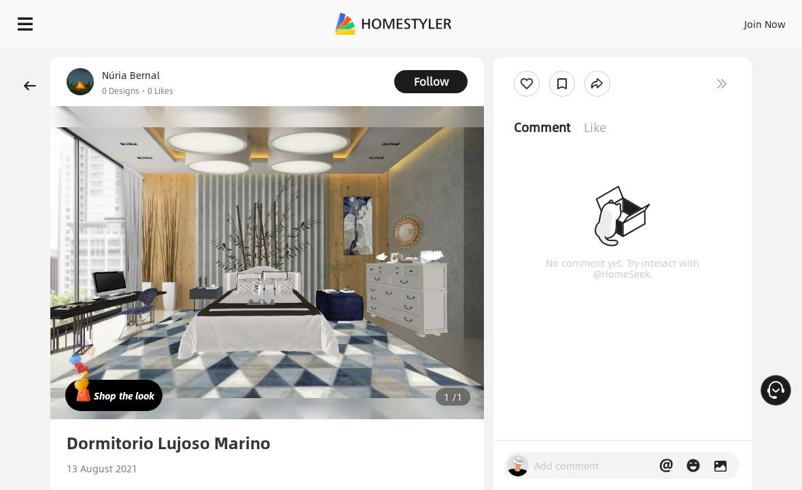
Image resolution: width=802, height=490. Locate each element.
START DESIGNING (734, 20)
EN (648, 20)
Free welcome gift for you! (525, 54)
